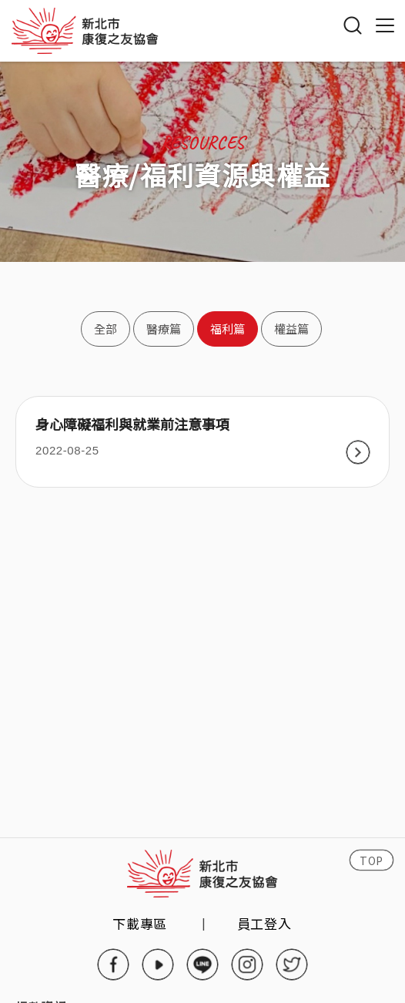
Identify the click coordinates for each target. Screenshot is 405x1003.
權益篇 (291, 328)
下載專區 (139, 923)
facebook (113, 964)
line (202, 964)
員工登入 (264, 923)
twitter (291, 964)
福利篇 (227, 328)
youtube (157, 964)
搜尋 (353, 25)
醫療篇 (163, 328)
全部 (105, 328)
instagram (247, 964)
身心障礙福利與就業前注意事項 (132, 424)
